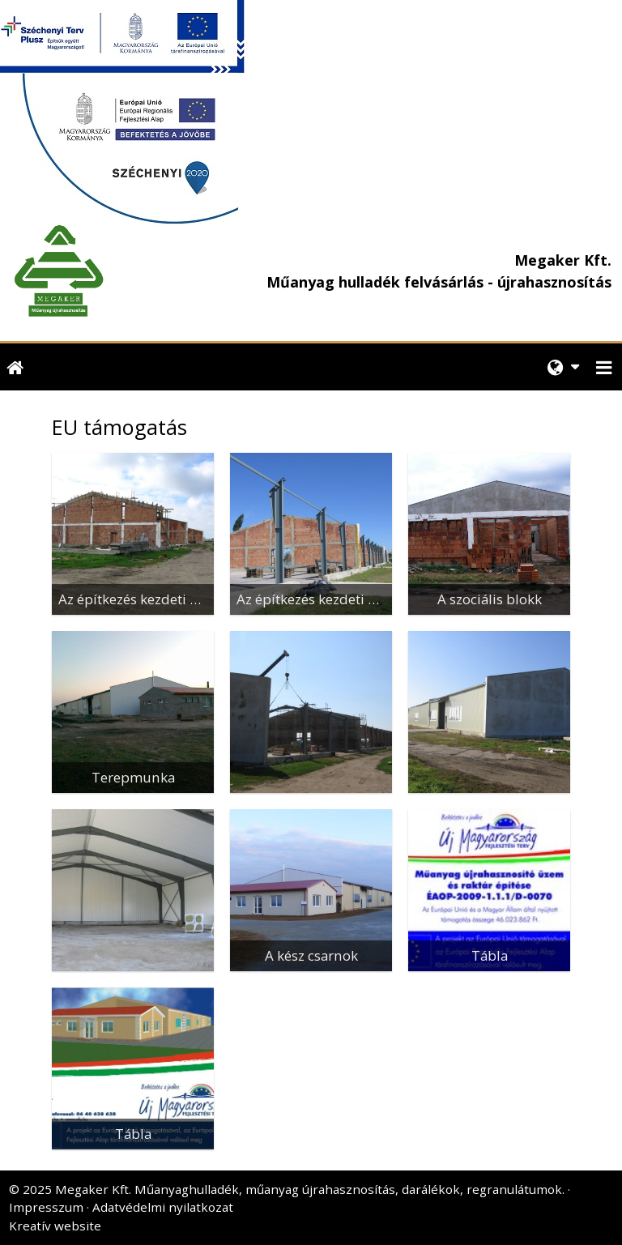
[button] (604, 367)
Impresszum (46, 1207)
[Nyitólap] (118, 271)
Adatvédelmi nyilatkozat (162, 1207)
